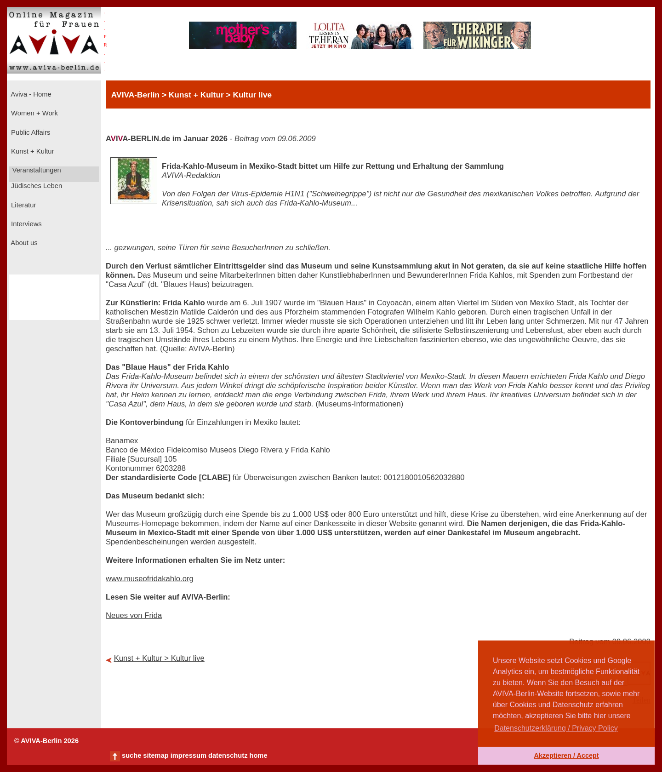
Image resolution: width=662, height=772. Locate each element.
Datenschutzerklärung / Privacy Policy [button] (556, 728)
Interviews (25, 224)
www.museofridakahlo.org (150, 578)
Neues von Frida (134, 615)
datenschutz (228, 755)
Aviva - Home (30, 94)
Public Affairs (29, 132)
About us (23, 242)
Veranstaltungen (36, 170)
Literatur (22, 205)
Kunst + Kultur (31, 151)
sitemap (155, 755)
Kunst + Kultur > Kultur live (159, 658)
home (258, 755)
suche (131, 755)
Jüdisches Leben (35, 185)
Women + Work (33, 113)
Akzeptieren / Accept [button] (566, 755)
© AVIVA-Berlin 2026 (46, 740)
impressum (188, 755)
